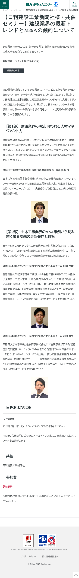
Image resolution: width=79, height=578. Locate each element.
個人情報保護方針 (50, 556)
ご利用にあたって (28, 556)
